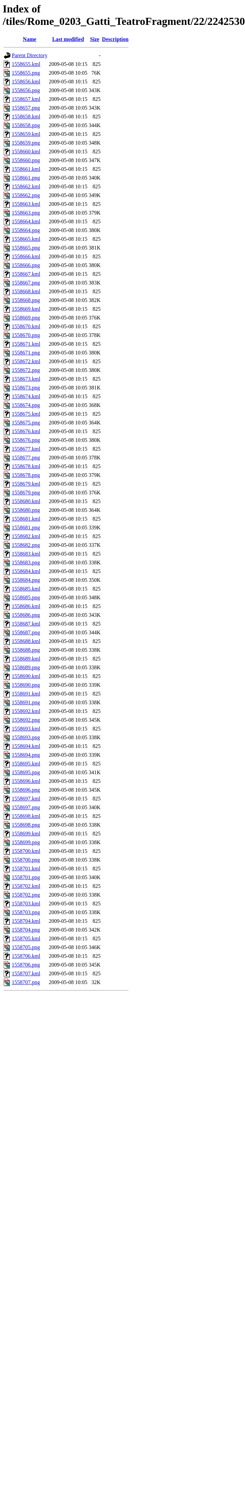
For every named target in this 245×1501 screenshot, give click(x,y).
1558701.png (26, 877)
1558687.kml (26, 624)
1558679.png (26, 492)
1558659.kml (26, 134)
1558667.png (26, 283)
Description (115, 39)
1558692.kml (26, 711)
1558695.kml (26, 763)
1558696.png (26, 790)
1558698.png (26, 825)
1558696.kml (26, 781)
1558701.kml (26, 868)
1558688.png (26, 650)
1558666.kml (26, 256)
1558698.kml (26, 816)
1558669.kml (26, 309)
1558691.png (26, 702)
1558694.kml (26, 746)
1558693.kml (26, 728)
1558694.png (26, 755)
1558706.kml (26, 956)
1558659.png (26, 143)
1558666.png (26, 265)
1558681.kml (26, 519)
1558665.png (26, 248)
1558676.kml (26, 431)
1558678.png (26, 475)
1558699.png (26, 842)
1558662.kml (26, 186)
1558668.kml (26, 291)
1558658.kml (26, 116)
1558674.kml (26, 396)
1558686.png (26, 615)
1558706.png (26, 965)
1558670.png (26, 335)
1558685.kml (26, 589)
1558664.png (26, 230)
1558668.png (26, 300)
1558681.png (26, 527)
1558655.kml (26, 64)
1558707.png (26, 982)
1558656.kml (26, 81)
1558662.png (26, 195)
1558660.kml (26, 151)
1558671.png (26, 352)
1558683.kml (26, 554)
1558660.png (26, 160)
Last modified (68, 39)
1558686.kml (26, 606)
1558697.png (26, 807)
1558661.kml (26, 169)
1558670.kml (26, 326)
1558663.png (26, 213)
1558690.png (26, 685)
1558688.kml (26, 641)
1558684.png (26, 580)
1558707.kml (26, 973)
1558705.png (26, 947)
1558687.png (26, 632)
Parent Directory (29, 55)
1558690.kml (26, 676)
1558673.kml (26, 379)
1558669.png (26, 318)
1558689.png (26, 667)
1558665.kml (26, 239)
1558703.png (26, 912)
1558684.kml (26, 571)
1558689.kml (26, 659)
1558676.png (26, 440)
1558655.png (26, 73)
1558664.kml (26, 221)
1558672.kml (26, 361)
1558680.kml (26, 501)
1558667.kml (26, 274)
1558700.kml (26, 851)
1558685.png (26, 597)
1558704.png (26, 930)
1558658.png (26, 125)
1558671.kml (26, 344)
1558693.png (26, 737)
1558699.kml (26, 833)
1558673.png (26, 387)
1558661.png (26, 178)
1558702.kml (26, 886)
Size (94, 39)
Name (29, 39)
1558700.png (26, 860)
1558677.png (26, 457)
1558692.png (26, 720)
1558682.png (26, 545)
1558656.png (26, 90)
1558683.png (26, 562)
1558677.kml (26, 449)
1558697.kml (26, 798)
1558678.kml (26, 466)
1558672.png (26, 370)
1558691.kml (26, 694)
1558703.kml (26, 903)
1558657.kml (26, 99)
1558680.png (26, 510)
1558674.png (26, 405)
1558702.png (26, 895)
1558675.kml (26, 414)
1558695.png (26, 772)
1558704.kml (26, 921)
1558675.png (26, 422)
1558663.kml (26, 204)
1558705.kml (26, 938)
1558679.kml (26, 484)
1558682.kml (26, 536)
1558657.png (26, 108)
